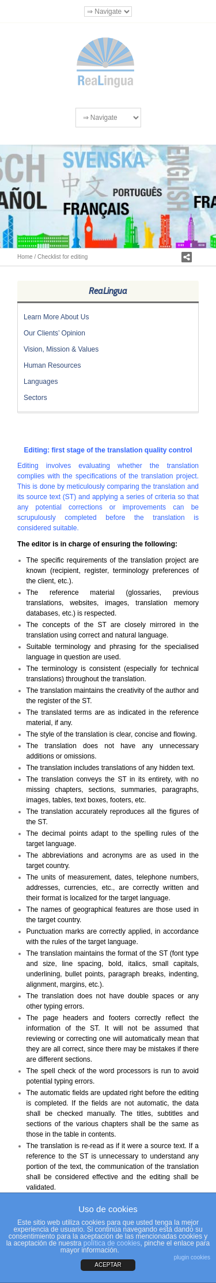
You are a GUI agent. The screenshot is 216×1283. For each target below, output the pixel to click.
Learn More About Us (56, 317)
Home (25, 257)
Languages (41, 382)
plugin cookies (192, 1257)
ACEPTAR (108, 1265)
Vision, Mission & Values (61, 349)
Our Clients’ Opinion (54, 333)
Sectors (35, 398)
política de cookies (112, 1243)
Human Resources (52, 365)
